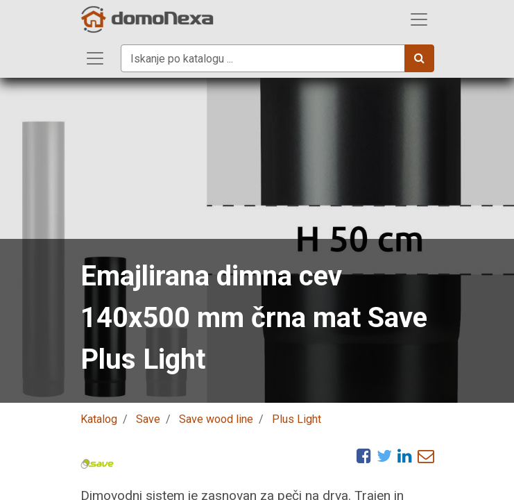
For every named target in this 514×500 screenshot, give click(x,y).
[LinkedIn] (404, 455)
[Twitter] (384, 455)
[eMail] (426, 455)
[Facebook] (364, 455)
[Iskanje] (419, 58)
